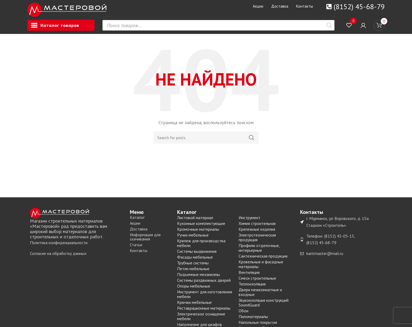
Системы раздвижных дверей (204, 283)
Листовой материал (195, 220)
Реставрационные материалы (203, 311)
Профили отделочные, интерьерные (259, 251)
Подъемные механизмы (198, 277)
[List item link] (77, 246)
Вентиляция (249, 275)
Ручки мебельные (193, 238)
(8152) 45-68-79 (359, 6)
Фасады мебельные (195, 260)
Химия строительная (257, 226)
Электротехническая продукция (257, 240)
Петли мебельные (193, 271)
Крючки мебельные (194, 305)
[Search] (206, 141)
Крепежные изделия (257, 232)
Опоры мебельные (193, 289)
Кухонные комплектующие (201, 226)
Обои (243, 313)
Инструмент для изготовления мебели (204, 297)
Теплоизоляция (252, 287)
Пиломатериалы (253, 319)
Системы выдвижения (197, 254)
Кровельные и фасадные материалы (261, 267)
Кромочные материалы (198, 232)
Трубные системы (193, 266)
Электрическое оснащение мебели (201, 319)
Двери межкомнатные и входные (260, 295)
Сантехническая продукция (263, 259)
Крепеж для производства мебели (201, 246)
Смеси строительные (257, 281)
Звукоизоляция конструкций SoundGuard (264, 305)
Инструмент (249, 220)
